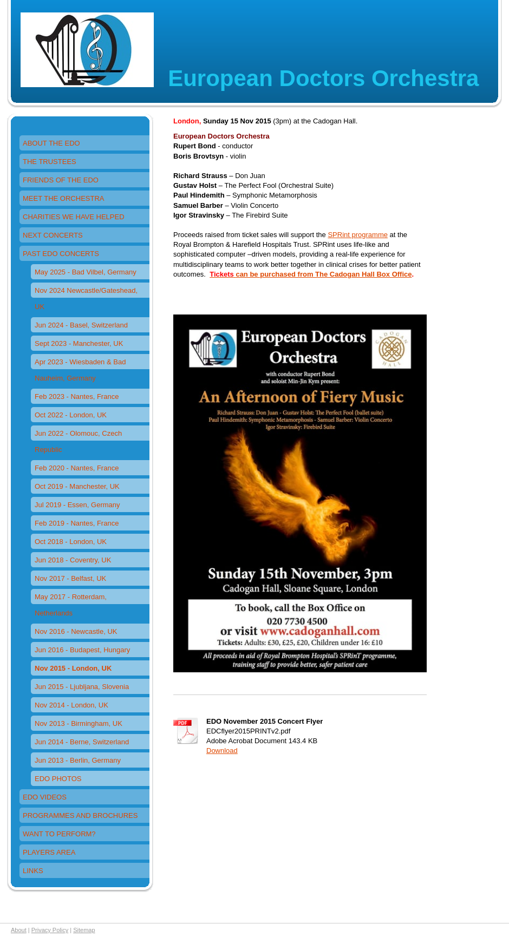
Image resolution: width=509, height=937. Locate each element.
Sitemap (84, 930)
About (19, 930)
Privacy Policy (49, 930)
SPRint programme (358, 235)
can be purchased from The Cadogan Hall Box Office (324, 274)
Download (222, 750)
